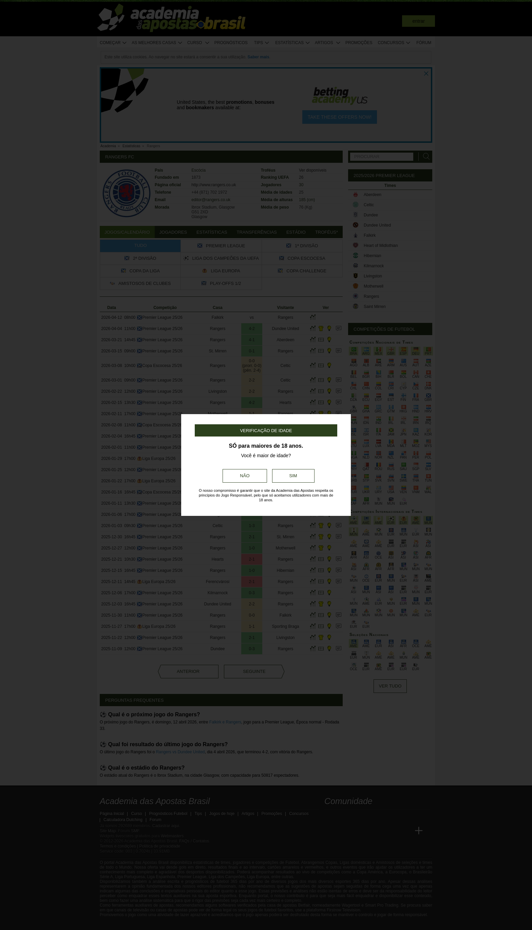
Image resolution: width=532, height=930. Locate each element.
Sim (293, 475)
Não (244, 475)
